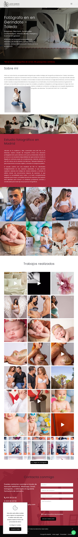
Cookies (70, 534)
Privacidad (63, 534)
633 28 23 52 (11, 498)
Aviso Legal (55, 534)
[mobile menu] (71, 4)
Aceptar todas (15, 529)
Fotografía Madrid (45, 534)
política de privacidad (56, 514)
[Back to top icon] (72, 528)
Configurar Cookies (15, 525)
